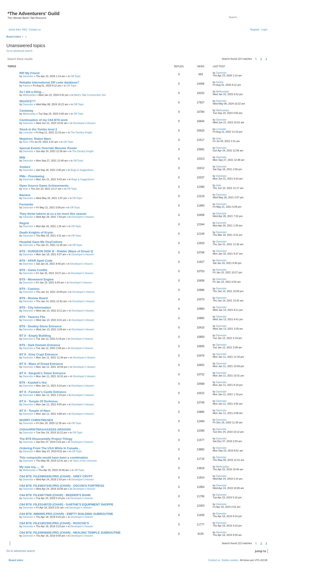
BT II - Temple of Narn (34, 410)
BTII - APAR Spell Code (35, 260)
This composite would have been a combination (53, 457)
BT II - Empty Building (35, 335)
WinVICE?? (27, 101)
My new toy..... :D (31, 467)
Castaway (26, 110)
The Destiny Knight (81, 132)
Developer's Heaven (84, 123)
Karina (26, 85)
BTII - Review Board (33, 298)
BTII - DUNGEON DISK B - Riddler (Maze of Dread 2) (56, 251)
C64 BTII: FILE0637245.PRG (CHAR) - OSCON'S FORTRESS (61, 485)
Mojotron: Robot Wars (35, 138)
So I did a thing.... (31, 92)
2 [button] (261, 59)
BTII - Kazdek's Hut (33, 382)
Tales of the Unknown (85, 460)
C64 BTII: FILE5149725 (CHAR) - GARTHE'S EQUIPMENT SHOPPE (66, 504)
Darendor (28, 76)
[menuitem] (24, 29)
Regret (24, 223)
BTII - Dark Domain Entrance (39, 345)
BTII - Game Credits (33, 270)
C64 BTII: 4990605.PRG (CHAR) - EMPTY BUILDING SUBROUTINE (66, 514)
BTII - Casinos (29, 288)
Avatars (24, 167)
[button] (269, 59)
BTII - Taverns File (32, 317)
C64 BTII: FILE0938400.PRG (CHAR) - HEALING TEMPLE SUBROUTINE (70, 532)
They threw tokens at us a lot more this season (52, 213)
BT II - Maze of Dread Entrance (41, 363)
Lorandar (28, 132)
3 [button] (266, 59)
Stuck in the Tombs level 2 (38, 129)
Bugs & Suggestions (82, 170)
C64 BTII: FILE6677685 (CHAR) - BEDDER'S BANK (55, 495)
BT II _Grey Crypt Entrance (38, 354)
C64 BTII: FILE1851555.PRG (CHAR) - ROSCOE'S (54, 523)
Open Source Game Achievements (44, 185)
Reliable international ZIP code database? (49, 82)
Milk (22, 157)
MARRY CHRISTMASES (36, 420)
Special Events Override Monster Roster (48, 148)
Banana (24, 195)
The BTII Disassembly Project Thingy (45, 439)
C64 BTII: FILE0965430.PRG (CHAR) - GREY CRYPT (56, 476)
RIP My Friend (29, 73)
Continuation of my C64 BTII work (43, 120)
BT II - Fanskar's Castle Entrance (42, 392)
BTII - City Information (35, 307)
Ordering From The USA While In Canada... (49, 448)
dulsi (25, 141)
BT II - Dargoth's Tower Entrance (42, 373)
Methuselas (29, 95)
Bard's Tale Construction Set (90, 95)
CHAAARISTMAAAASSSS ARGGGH (45, 429)
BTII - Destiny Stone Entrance (40, 326)
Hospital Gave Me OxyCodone (40, 242)
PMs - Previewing (31, 176)
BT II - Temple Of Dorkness (38, 401)
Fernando (26, 204)
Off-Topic (76, 76)
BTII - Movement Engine (36, 279)
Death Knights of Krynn (36, 232)
